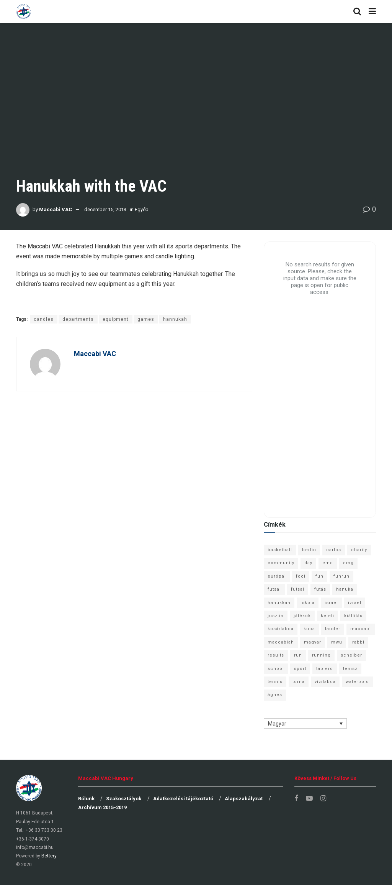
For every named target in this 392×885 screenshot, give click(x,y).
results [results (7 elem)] (276, 655)
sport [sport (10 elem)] (300, 668)
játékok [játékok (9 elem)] (302, 615)
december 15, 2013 (105, 209)
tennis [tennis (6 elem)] (275, 681)
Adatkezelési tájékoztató (183, 798)
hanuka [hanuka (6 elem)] (344, 589)
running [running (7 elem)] (321, 655)
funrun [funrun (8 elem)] (341, 576)
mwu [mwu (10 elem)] (336, 642)
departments (78, 319)
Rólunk (86, 798)
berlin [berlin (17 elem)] (309, 549)
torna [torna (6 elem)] (298, 681)
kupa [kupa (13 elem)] (309, 628)
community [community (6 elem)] (281, 562)
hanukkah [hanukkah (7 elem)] (279, 602)
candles (44, 319)
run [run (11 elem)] (298, 655)
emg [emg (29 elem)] (348, 562)
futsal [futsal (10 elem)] (297, 589)
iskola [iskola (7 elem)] (308, 602)
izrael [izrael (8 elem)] (354, 602)
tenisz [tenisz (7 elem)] (350, 668)
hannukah (175, 319)
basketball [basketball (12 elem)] (280, 549)
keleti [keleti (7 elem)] (327, 615)
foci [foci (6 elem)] (300, 576)
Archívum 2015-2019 (102, 807)
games (145, 319)
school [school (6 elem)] (276, 668)
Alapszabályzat (244, 798)
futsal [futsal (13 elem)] (274, 589)
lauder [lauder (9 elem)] (332, 628)
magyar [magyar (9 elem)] (312, 642)
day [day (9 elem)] (308, 562)
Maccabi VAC (55, 209)
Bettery (49, 856)
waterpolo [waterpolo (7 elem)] (357, 681)
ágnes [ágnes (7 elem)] (275, 694)
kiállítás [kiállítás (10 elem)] (353, 615)
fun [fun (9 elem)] (319, 576)
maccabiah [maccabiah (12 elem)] (281, 642)
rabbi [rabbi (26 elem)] (358, 642)
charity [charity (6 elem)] (359, 549)
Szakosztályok (123, 798)
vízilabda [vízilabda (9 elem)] (325, 681)
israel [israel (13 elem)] (331, 602)
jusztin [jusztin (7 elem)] (276, 615)
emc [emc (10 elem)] (327, 562)
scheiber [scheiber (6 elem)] (351, 655)
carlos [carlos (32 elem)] (333, 549)
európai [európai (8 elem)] (277, 576)
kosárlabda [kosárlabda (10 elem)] (281, 628)
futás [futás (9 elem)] (320, 589)
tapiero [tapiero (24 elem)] (324, 668)
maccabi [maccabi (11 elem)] (360, 628)
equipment (116, 319)
